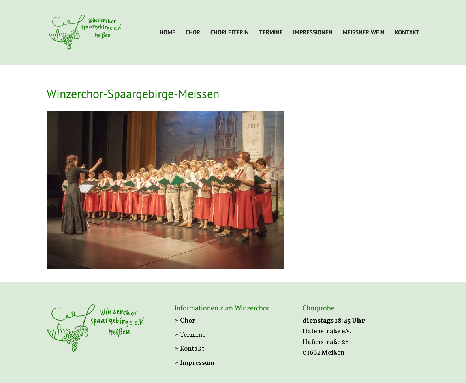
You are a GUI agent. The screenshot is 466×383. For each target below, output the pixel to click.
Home (167, 33)
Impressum (197, 363)
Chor (193, 33)
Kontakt (407, 33)
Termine (271, 33)
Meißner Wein (364, 33)
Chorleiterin (229, 33)
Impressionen (313, 33)
